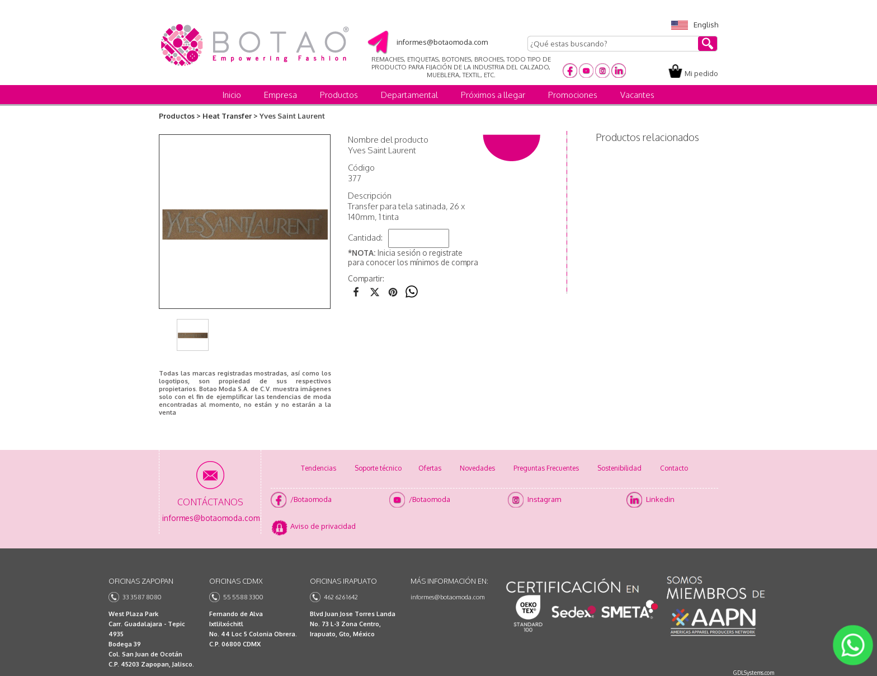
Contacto (674, 468)
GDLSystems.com (753, 672)
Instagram (544, 499)
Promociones (572, 95)
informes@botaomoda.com (448, 597)
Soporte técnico (378, 468)
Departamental (409, 95)
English (694, 24)
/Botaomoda (311, 499)
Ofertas (429, 468)
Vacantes (637, 95)
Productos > (180, 115)
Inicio (232, 95)
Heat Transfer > (230, 115)
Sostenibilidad (619, 468)
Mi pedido (701, 73)
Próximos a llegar (493, 95)
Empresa (280, 95)
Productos (339, 95)
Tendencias (318, 468)
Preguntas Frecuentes (546, 468)
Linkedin (660, 499)
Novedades (477, 468)
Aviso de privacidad (323, 526)
